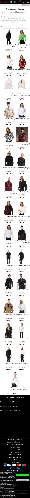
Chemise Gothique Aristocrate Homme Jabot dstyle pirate (13, 119)
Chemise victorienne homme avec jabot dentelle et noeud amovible (13, 94)
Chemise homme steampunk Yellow (13, 290)
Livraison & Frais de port (15, 442)
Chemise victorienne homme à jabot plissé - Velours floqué (13, 192)
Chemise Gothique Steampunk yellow (14, 265)
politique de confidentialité (7, 496)
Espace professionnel (15, 455)
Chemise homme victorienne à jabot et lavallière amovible (13, 168)
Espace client (15, 452)
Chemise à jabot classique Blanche (13, 241)
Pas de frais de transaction (8, 406)
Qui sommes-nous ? (15, 450)
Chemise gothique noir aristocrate (13, 363)
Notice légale (15, 462)
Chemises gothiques (9, 26)
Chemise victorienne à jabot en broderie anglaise (13, 45)
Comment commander (15, 440)
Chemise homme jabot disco (14, 69)
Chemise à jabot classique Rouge (14, 216)
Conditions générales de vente (15, 445)
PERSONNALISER (22, 480)
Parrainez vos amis (15, 457)
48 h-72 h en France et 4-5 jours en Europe (15, 397)
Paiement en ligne (15, 447)
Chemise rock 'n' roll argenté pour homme (13, 143)
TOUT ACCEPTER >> (23, 475)
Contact (15, 460)
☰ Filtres (26, 5)
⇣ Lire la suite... (15, 22)
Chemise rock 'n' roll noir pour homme (13, 339)
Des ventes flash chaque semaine (10, 410)
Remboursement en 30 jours (9, 402)
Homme (2, 26)
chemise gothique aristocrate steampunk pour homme (14, 315)
